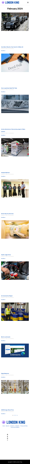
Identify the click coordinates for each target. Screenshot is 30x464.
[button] (28, 2)
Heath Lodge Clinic (6, 254)
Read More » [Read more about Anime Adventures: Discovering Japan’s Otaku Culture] (3, 135)
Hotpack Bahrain (5, 172)
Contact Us (12, 425)
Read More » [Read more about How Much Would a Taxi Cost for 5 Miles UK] (3, 50)
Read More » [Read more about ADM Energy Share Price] (3, 413)
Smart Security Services (7, 213)
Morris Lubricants (5, 337)
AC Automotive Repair (7, 295)
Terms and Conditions (15, 427)
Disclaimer (17, 425)
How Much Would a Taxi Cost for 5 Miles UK (12, 47)
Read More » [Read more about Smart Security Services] (3, 217)
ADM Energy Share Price (7, 410)
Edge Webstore (5, 373)
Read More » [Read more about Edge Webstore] (3, 377)
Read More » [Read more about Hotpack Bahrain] (3, 176)
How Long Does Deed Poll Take (9, 88)
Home (4, 425)
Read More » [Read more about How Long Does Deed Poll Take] (3, 91)
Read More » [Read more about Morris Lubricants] (3, 340)
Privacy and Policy (24, 425)
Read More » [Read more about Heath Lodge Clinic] (3, 258)
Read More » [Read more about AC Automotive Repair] (3, 299)
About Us (7, 425)
